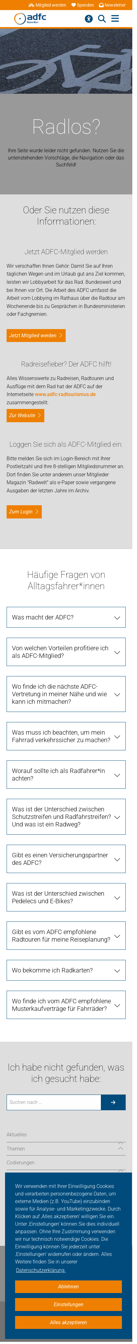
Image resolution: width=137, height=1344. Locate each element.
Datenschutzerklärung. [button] (41, 1270)
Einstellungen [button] (69, 1305)
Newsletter (112, 5)
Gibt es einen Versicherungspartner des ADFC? (60, 858)
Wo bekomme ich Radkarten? (52, 970)
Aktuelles (17, 1135)
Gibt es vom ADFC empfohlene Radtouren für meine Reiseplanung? (61, 935)
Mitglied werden (47, 5)
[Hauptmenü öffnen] (115, 18)
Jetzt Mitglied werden (33, 336)
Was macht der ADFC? (43, 617)
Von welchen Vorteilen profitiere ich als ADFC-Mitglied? (60, 651)
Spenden (82, 5)
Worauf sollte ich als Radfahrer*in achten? (58, 774)
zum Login (21, 512)
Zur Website (22, 415)
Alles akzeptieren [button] (68, 1322)
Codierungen (21, 1163)
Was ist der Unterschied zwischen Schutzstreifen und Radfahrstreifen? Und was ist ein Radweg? (61, 816)
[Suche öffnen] (102, 18)
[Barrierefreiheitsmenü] (89, 18)
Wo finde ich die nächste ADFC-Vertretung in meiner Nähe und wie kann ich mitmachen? (59, 694)
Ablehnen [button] (68, 1287)
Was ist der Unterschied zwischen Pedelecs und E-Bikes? (58, 897)
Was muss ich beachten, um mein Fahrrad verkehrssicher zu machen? (61, 736)
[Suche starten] (113, 1102)
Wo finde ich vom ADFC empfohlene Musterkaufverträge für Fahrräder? (61, 1004)
